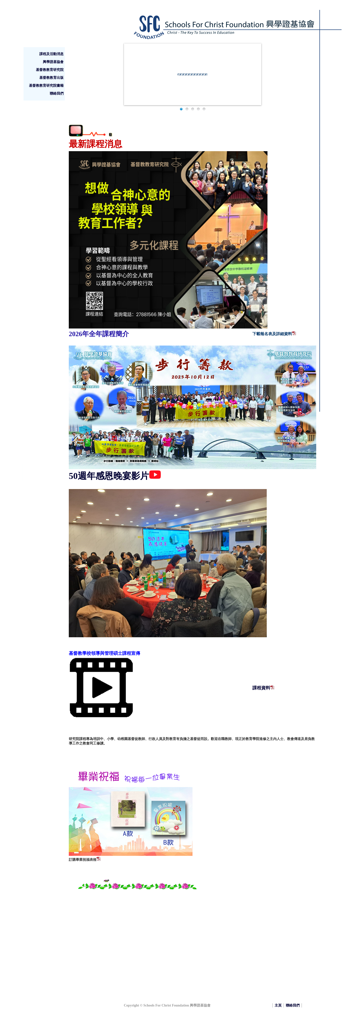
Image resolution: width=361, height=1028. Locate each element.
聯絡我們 (57, 93)
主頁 (278, 1005)
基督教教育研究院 (50, 70)
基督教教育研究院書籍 (46, 85)
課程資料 (261, 687)
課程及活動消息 (51, 54)
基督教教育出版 (51, 78)
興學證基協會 (53, 62)
